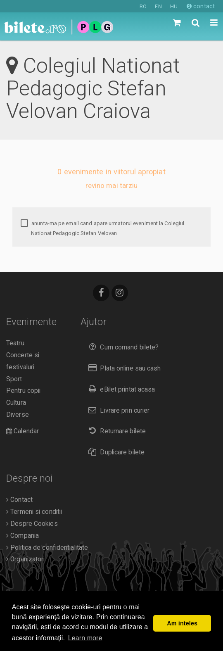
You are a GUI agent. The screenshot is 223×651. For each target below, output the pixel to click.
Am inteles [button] (182, 623)
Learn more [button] (85, 637)
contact (201, 6)
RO (143, 6)
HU (174, 6)
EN (158, 6)
